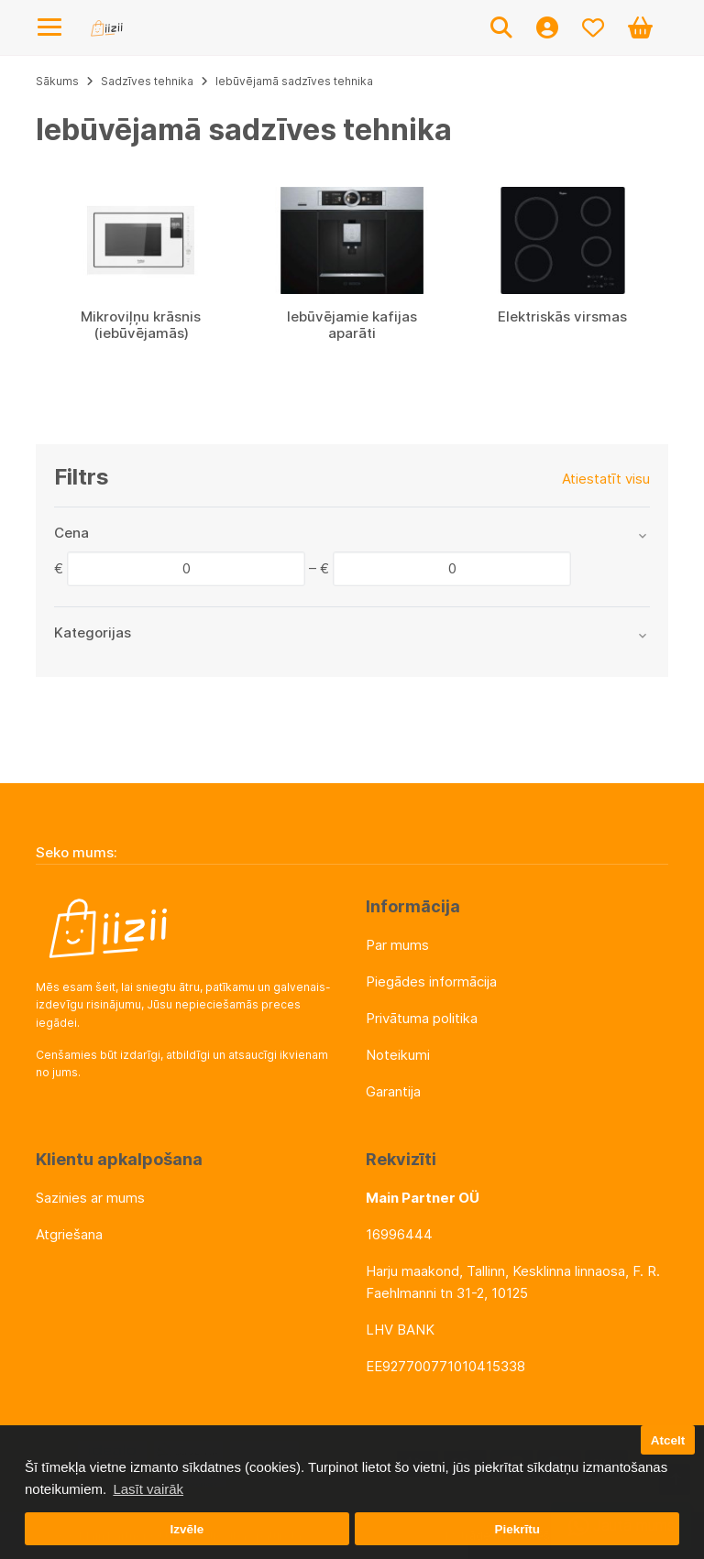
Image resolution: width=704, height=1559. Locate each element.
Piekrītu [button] (517, 1529)
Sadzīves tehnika (147, 81)
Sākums (57, 81)
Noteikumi (398, 1054)
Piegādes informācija (431, 981)
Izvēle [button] (187, 1529)
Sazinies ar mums (90, 1197)
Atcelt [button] (668, 1440)
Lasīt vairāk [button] (148, 1489)
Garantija (393, 1091)
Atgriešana (69, 1234)
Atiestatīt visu (606, 478)
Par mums (397, 945)
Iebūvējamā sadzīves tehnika (294, 81)
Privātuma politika (422, 1018)
